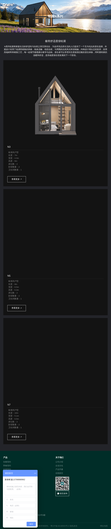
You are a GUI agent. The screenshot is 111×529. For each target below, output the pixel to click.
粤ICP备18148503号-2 (59, 526)
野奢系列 (7, 466)
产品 (5, 457)
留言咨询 (62, 493)
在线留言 (59, 473)
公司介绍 (59, 462)
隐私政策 (73, 526)
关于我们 (60, 457)
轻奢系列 (7, 462)
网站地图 (104, 526)
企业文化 (59, 466)
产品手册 (59, 469)
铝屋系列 (7, 469)
